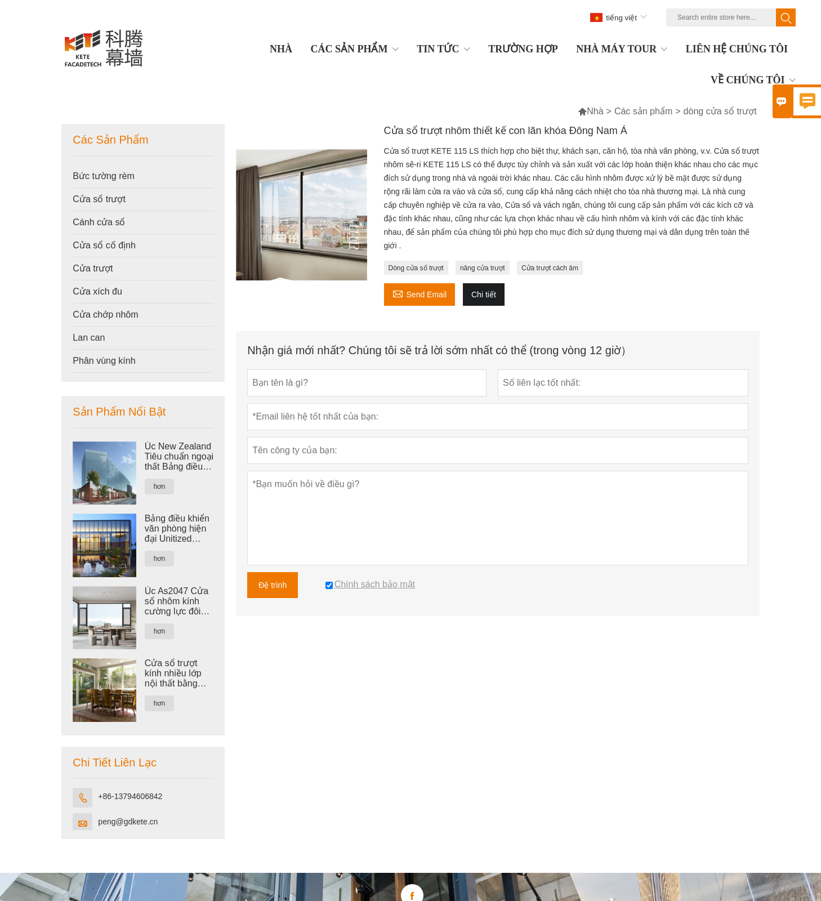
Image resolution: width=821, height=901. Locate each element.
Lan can (89, 337)
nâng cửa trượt (482, 268)
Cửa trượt (93, 268)
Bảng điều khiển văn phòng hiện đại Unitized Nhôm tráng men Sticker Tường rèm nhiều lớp (178, 529)
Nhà (595, 111)
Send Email (419, 293)
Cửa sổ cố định (104, 245)
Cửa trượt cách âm (549, 268)
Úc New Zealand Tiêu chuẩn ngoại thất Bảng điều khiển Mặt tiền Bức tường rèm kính (179, 456)
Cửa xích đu (97, 291)
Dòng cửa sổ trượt (416, 268)
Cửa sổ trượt (99, 199)
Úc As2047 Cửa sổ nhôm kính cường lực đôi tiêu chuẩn (176, 601)
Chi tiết (483, 294)
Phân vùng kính (104, 360)
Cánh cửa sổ (99, 222)
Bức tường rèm (103, 176)
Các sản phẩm (643, 111)
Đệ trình (272, 585)
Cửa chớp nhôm (105, 314)
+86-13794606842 (130, 796)
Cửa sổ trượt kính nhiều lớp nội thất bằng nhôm (173, 673)
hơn (159, 486)
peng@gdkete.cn (128, 821)
